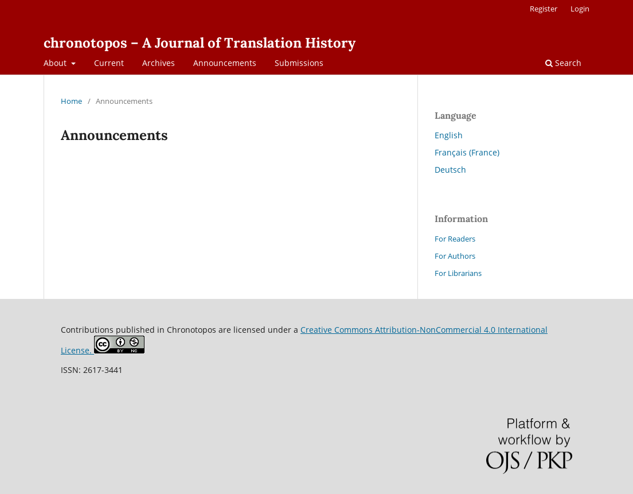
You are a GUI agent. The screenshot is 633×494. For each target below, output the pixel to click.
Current (109, 62)
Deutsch (450, 169)
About (56, 62)
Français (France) (467, 152)
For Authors (455, 256)
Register (543, 8)
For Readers (455, 239)
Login (580, 8)
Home (71, 101)
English (449, 135)
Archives (158, 62)
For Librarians (458, 273)
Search (563, 62)
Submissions (299, 62)
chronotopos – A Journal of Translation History (199, 43)
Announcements (224, 62)
